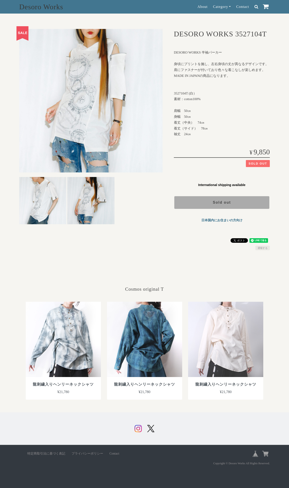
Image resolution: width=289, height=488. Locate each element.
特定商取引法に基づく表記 (46, 453)
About (203, 7)
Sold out (222, 202)
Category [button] (220, 7)
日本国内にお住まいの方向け (221, 220)
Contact (242, 7)
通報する (263, 248)
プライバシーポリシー (87, 453)
